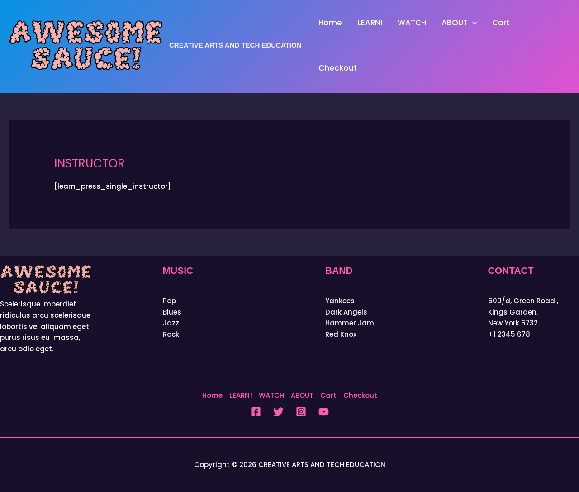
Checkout (337, 67)
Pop (169, 301)
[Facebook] (256, 411)
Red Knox (340, 334)
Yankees (340, 301)
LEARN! (369, 22)
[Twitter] (278, 411)
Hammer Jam (349, 323)
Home (330, 22)
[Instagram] (301, 411)
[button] (472, 22)
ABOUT (459, 22)
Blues (172, 312)
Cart (500, 22)
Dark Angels (346, 312)
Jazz (171, 323)
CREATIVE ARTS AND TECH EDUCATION (235, 45)
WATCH (412, 22)
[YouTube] (323, 411)
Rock (171, 334)
